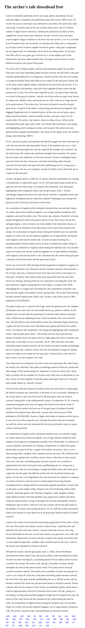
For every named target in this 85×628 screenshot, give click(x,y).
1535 (14, 619)
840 (60, 622)
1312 (66, 616)
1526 (27, 619)
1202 (40, 622)
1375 (34, 619)
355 (54, 622)
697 (7, 619)
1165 (47, 622)
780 (53, 616)
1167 (48, 619)
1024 (73, 616)
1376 (74, 619)
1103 (7, 616)
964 (28, 616)
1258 (47, 625)
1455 (26, 622)
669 (20, 622)
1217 (34, 625)
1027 (22, 616)
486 (61, 619)
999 (27, 625)
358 (47, 616)
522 (59, 616)
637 (33, 622)
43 (73, 622)
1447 (67, 622)
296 (13, 622)
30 (34, 616)
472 (13, 625)
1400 (20, 625)
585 (20, 619)
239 (67, 619)
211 (40, 625)
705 (41, 619)
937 (7, 625)
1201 (14, 616)
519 (7, 622)
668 (55, 619)
